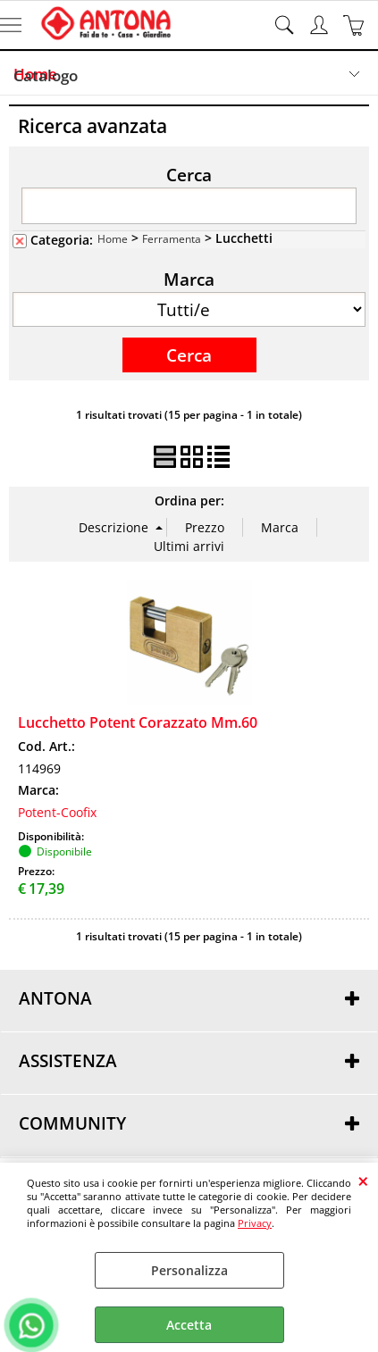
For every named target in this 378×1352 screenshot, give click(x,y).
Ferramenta (171, 238)
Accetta (189, 1324)
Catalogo (45, 75)
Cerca (189, 174)
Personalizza (189, 1270)
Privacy (255, 1223)
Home (112, 238)
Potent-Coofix (57, 812)
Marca (189, 278)
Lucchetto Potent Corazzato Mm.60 (137, 722)
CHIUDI (363, 1180)
